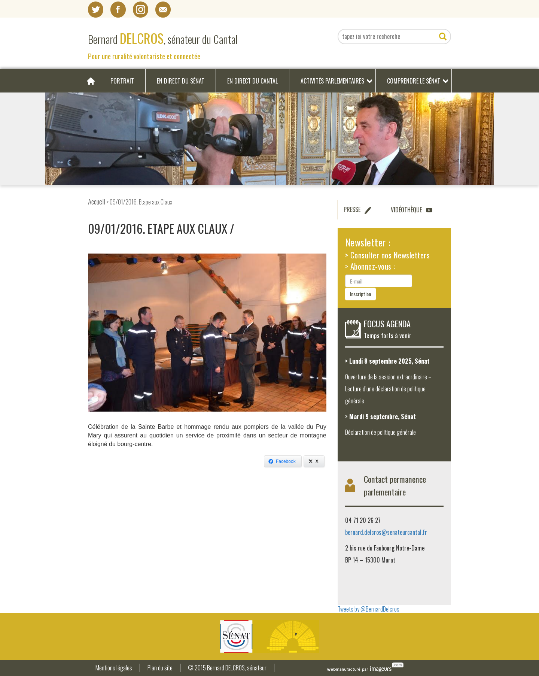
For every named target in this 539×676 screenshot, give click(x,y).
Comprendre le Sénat (413, 80)
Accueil (96, 201)
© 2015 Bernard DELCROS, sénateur (227, 668)
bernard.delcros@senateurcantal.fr (386, 532)
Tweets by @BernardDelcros (368, 608)
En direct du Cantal (252, 80)
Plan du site (160, 668)
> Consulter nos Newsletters (387, 255)
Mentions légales (113, 668)
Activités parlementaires (332, 80)
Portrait (122, 80)
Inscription (360, 294)
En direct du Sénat (180, 80)
